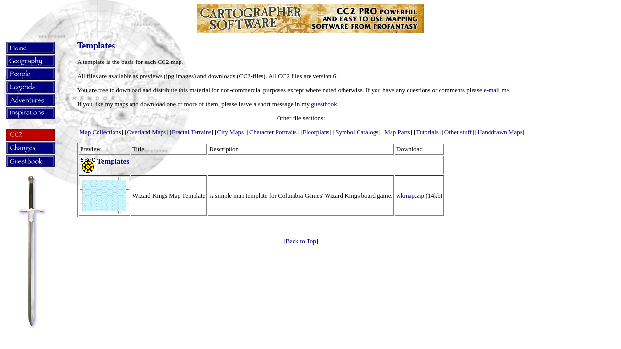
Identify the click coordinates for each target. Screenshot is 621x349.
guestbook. (325, 104)
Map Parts (397, 132)
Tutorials (427, 132)
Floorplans (316, 132)
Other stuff (458, 132)
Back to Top (301, 241)
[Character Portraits (272, 132)
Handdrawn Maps (500, 132)
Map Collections (100, 132)
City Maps (230, 132)
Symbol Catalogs (356, 132)
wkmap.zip (410, 195)
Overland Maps (146, 132)
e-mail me (496, 90)
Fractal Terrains (192, 132)
